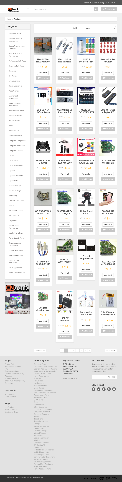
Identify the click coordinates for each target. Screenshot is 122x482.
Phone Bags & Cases (16, 238)
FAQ (6, 371)
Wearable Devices (15, 116)
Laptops (12, 171)
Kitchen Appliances (16, 250)
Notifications (9, 409)
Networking (13, 196)
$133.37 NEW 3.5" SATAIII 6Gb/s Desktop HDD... (40, 2)
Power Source (14, 131)
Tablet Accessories (16, 166)
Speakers (12, 71)
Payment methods (12, 373)
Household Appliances (17, 255)
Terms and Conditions (13, 368)
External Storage (15, 186)
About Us (8, 378)
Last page (111, 350)
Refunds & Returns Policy (14, 376)
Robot (11, 126)
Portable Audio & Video (17, 61)
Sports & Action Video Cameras (17, 47)
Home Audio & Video (16, 66)
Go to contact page (70, 380)
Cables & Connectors (16, 201)
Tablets (11, 156)
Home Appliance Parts (17, 273)
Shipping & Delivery (12, 380)
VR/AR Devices (14, 121)
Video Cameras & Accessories (15, 55)
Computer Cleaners (16, 151)
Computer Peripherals (17, 146)
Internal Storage (15, 191)
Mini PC (11, 206)
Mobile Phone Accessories (14, 227)
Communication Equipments (15, 244)
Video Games (14, 91)
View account (110, 3)
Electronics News (11, 414)
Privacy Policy (10, 366)
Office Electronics (15, 136)
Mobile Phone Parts (16, 233)
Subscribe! (111, 379)
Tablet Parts (13, 161)
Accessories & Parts (16, 111)
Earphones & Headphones (13, 97)
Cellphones (13, 221)
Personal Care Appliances (14, 261)
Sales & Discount (11, 411)
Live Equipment (14, 81)
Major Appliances (15, 268)
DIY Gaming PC (14, 216)
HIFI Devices (13, 76)
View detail (43, 73)
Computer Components (17, 141)
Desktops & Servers (16, 211)
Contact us (88, 3)
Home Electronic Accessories (15, 104)
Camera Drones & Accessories (15, 40)
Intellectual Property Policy (15, 383)
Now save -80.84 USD (15, 2)
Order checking (99, 3)
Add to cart (43, 78)
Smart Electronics (15, 86)
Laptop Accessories (16, 176)
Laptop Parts (13, 181)
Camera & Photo (15, 34)
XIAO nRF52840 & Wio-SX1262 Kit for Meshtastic (86, 164)
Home (9, 19)
